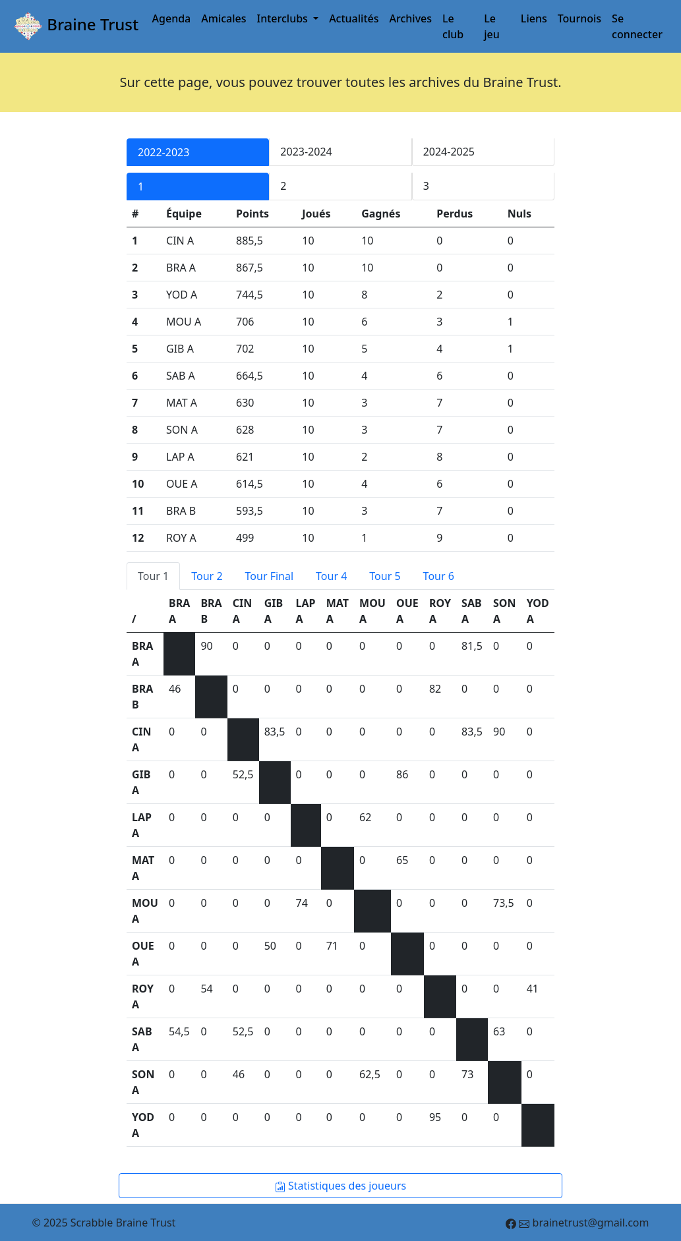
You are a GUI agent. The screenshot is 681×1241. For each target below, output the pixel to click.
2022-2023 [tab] (163, 152)
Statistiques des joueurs (340, 1185)
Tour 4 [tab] (331, 576)
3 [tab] (426, 186)
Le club (452, 26)
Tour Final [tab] (269, 576)
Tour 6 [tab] (438, 576)
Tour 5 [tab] (384, 576)
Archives (411, 18)
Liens (534, 18)
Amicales (223, 18)
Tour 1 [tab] (153, 576)
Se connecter (637, 26)
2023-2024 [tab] (306, 151)
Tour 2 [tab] (206, 576)
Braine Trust (74, 26)
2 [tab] (283, 186)
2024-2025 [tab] (449, 151)
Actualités (353, 18)
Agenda (171, 18)
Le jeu (492, 26)
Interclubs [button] (284, 18)
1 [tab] (141, 186)
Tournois (579, 18)
